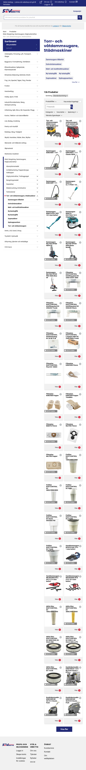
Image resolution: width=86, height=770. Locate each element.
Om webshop (61, 2)
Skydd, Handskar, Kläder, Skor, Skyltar (17, 137)
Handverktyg (9, 91)
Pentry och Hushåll (11, 126)
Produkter (12, 31)
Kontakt (73, 2)
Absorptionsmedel (12, 166)
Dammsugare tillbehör (16, 200)
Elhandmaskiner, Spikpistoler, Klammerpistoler (15, 68)
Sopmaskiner (12, 218)
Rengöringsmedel (12, 180)
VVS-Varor (8, 247)
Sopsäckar (10, 184)
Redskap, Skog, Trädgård (13, 132)
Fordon (7, 86)
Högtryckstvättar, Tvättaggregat (17, 176)
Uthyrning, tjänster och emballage (16, 241)
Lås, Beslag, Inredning (12, 121)
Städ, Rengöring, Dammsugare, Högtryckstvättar (20, 34)
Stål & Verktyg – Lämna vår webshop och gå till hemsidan (22, 3)
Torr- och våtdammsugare (17, 226)
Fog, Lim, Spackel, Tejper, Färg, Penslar (18, 80)
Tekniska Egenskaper (53, 115)
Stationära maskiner (12, 154)
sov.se (32, 762)
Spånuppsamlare (14, 222)
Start (4, 31)
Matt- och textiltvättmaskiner (18, 207)
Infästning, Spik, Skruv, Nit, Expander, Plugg (19, 110)
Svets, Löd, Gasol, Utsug (13, 231)
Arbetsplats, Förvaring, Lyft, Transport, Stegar (18, 55)
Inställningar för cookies (21, 759)
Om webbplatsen (49, 757)
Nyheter (33, 758)
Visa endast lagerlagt (72, 101)
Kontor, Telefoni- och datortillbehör (16, 115)
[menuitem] (78, 11)
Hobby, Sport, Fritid (11, 97)
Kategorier (49, 112)
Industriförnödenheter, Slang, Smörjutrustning (15, 103)
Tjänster (33, 754)
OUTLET (9, 48)
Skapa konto (21, 754)
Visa (58, 144)
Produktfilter (50, 101)
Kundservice (49, 748)
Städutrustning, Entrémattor (16, 188)
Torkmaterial (10, 192)
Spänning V (72, 112)
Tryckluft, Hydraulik (11, 236)
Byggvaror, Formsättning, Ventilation (17, 62)
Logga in (19, 751)
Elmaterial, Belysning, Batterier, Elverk (17, 75)
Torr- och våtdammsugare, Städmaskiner (20, 196)
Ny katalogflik (13, 211)
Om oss (48, 2)
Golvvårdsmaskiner (15, 203)
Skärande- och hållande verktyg (15, 143)
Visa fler (76, 82)
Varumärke (60, 112)
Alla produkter (11, 45)
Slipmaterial (9, 148)
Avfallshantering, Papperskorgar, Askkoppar (17, 171)
